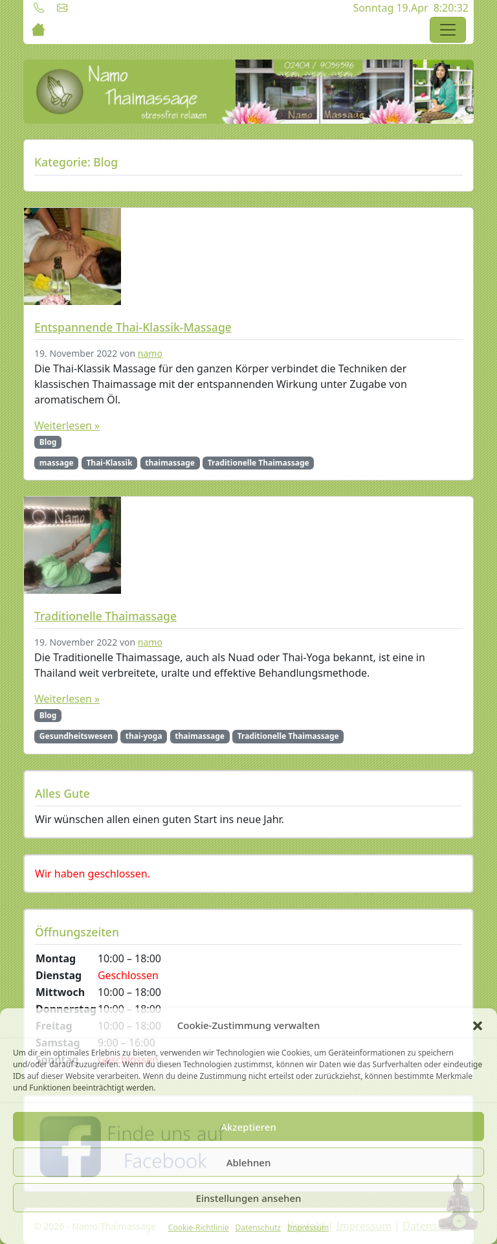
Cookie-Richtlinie (198, 1227)
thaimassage (170, 462)
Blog (48, 441)
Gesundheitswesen (76, 735)
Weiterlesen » (67, 425)
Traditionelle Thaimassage (258, 462)
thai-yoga (144, 735)
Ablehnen (248, 1162)
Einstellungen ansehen (249, 1198)
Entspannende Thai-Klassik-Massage (133, 327)
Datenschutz (258, 1227)
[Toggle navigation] (448, 30)
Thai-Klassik (109, 462)
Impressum (308, 1227)
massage (56, 462)
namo (150, 353)
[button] (477, 1025)
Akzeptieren (248, 1126)
